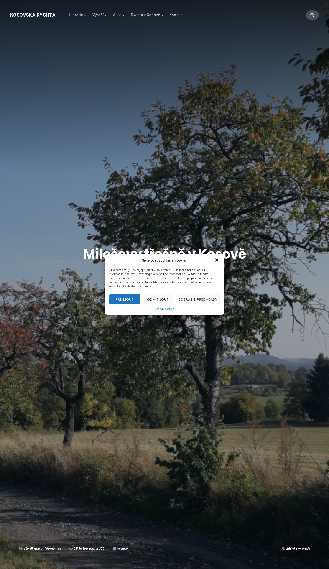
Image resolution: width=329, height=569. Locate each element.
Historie (84, 15)
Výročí (106, 15)
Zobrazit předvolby (197, 299)
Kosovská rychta (37, 15)
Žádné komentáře (296, 548)
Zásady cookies (164, 309)
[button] (217, 260)
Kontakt (184, 15)
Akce (125, 15)
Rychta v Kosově (153, 15)
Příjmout (125, 299)
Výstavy (123, 548)
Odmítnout (158, 299)
